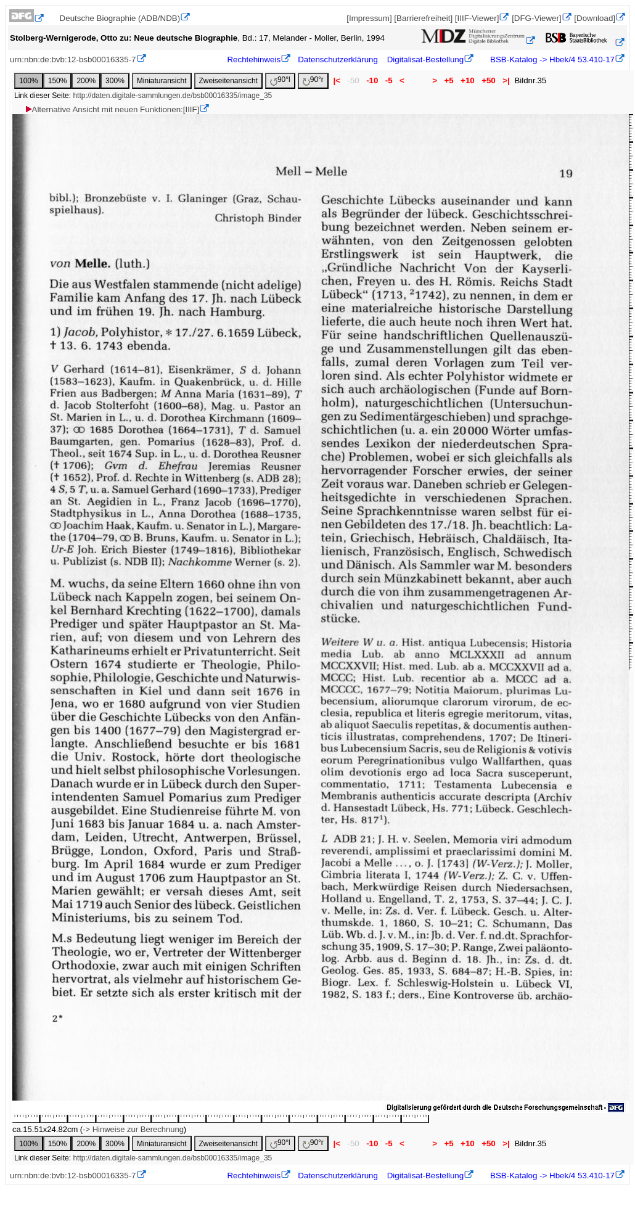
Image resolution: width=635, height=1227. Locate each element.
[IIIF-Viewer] (477, 18)
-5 (389, 80)
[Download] (594, 18)
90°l (280, 80)
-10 (372, 80)
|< (337, 80)
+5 (449, 80)
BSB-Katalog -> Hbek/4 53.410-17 (551, 59)
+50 (488, 80)
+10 (467, 80)
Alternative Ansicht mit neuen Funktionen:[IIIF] (112, 109)
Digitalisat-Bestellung (425, 59)
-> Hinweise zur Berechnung (133, 1129)
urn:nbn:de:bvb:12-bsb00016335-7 (73, 59)
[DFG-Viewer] (536, 18)
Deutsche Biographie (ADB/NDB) (120, 18)
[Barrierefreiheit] (423, 18)
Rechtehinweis (254, 59)
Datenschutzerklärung (338, 59)
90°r (313, 80)
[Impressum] (368, 18)
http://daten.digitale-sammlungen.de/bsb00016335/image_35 (172, 95)
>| (506, 80)
